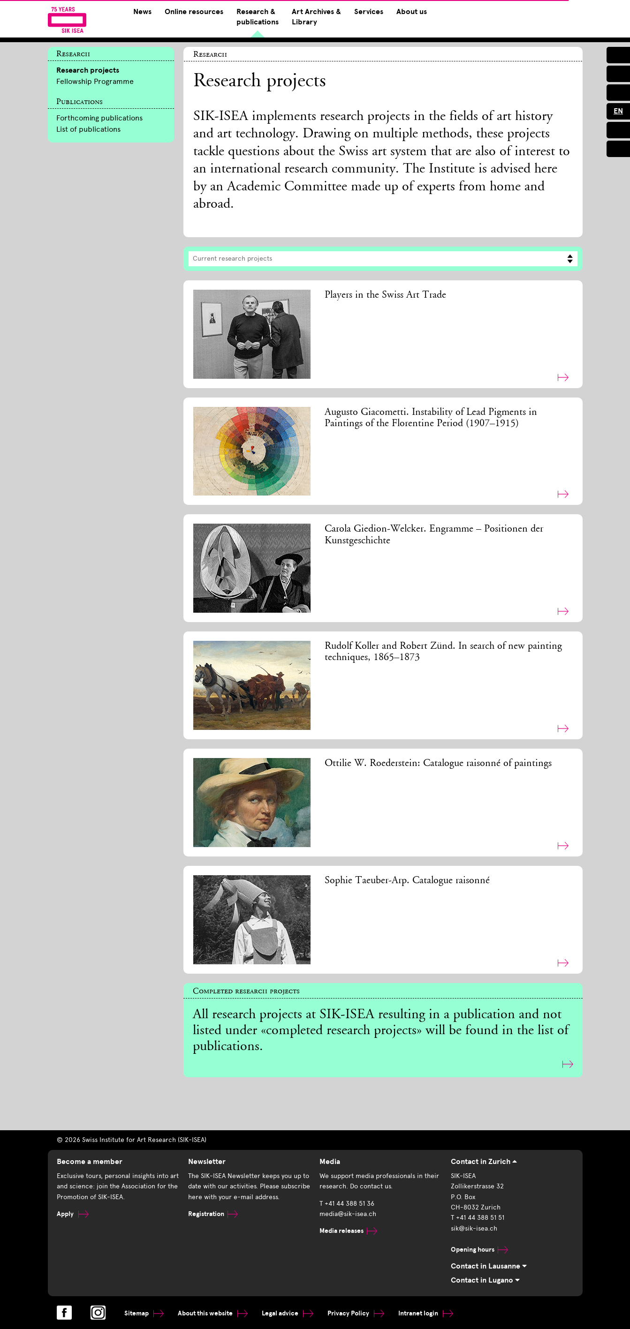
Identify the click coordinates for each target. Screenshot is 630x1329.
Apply (73, 1214)
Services (368, 11)
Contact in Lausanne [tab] (489, 1266)
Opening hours (479, 1250)
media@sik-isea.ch (347, 1214)
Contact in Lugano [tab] (485, 1280)
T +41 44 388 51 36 (346, 1204)
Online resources (194, 11)
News (142, 11)
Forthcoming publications (99, 117)
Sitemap (144, 1313)
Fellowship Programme (95, 81)
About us (411, 11)
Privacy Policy (355, 1313)
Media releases (348, 1231)
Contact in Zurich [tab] (484, 1161)
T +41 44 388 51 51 (477, 1218)
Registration (213, 1214)
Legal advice (287, 1313)
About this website (213, 1313)
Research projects (87, 70)
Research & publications (257, 17)
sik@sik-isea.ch (474, 1228)
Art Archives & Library (316, 17)
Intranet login (425, 1313)
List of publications (88, 129)
